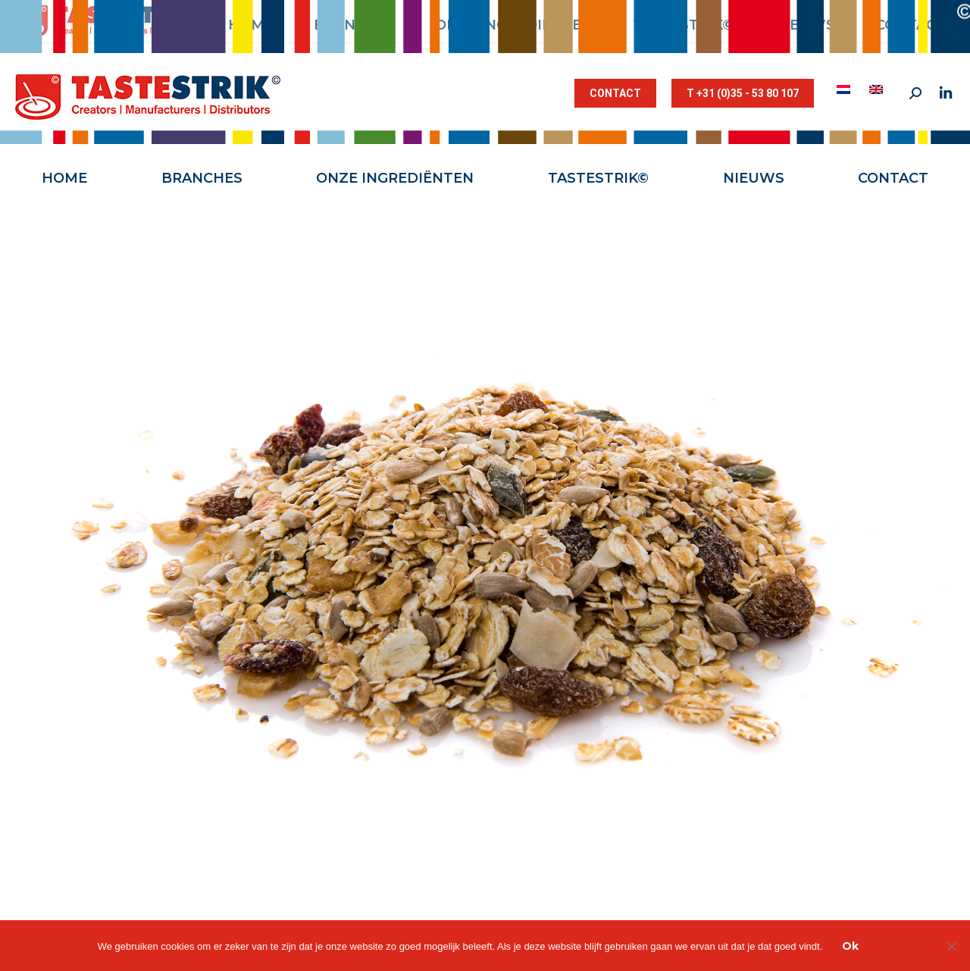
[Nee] (951, 946)
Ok (850, 946)
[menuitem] (845, 89)
